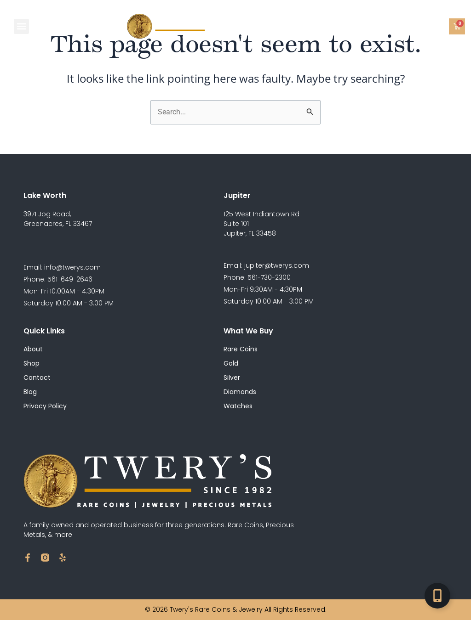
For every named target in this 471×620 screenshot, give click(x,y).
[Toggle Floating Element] (437, 596)
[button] (21, 26)
